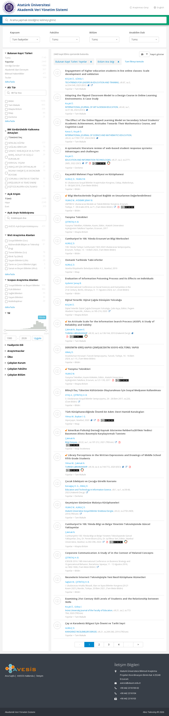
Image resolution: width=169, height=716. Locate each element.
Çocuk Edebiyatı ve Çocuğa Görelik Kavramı (90, 481)
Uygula (37, 338)
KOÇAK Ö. (69, 78)
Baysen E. (80, 329)
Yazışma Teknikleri (76, 217)
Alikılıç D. (69, 352)
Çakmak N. (70, 329)
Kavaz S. (69, 131)
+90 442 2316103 (128, 698)
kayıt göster (157, 54)
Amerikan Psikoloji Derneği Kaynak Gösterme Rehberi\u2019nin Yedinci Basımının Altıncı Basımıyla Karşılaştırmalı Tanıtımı (108, 432)
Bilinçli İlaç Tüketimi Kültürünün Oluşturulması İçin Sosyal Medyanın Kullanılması (113, 390)
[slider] (5, 330)
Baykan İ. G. (80, 416)
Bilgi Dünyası (71, 442)
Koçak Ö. (69, 103)
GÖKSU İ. (79, 78)
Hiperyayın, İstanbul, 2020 (77, 420)
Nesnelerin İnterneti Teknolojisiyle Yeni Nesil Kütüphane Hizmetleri (105, 577)
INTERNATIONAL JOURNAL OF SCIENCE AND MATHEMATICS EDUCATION (98, 135)
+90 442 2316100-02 (129, 688)
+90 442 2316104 (128, 693)
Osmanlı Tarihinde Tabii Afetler (84, 259)
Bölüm (93, 32)
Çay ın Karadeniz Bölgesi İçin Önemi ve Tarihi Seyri (95, 623)
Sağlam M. (70, 582)
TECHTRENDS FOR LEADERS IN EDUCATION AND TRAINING (92, 82)
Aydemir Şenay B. (73, 283)
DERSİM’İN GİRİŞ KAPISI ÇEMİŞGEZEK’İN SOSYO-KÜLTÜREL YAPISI (102, 347)
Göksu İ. (78, 606)
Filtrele (42, 317)
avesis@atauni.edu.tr (130, 683)
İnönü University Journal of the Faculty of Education (88, 610)
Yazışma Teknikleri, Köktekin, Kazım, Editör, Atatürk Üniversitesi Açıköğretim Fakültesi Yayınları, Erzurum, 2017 (94, 227)
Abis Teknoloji (150, 712)
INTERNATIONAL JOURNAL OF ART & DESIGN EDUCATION (91, 107)
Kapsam (15, 32)
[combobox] (25, 39)
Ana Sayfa (10, 675)
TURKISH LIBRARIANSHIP (76, 333)
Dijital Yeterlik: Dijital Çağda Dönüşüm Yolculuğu (93, 300)
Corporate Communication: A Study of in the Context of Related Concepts (109, 552)
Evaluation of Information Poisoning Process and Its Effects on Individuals (109, 278)
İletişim (39, 675)
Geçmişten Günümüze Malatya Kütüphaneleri (92, 502)
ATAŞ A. (68, 395)
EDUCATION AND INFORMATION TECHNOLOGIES (88, 159)
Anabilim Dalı (137, 32)
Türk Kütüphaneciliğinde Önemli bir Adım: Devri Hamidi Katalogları (104, 411)
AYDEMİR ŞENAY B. (84, 200)
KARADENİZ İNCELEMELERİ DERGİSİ (81, 631)
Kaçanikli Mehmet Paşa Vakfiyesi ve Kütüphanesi (94, 174)
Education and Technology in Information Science (88, 489)
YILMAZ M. (80, 179)
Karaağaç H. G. (72, 486)
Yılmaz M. (69, 416)
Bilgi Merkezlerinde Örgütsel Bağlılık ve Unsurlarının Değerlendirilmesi (109, 195)
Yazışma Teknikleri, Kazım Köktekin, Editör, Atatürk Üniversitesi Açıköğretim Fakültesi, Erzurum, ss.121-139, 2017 (94, 379)
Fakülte (54, 32)
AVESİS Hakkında (25, 675)
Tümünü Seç (15, 137)
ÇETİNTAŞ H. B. (72, 221)
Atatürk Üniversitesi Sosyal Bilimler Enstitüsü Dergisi (89, 511)
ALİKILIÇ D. (70, 179)
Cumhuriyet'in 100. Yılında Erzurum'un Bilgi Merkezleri (97, 238)
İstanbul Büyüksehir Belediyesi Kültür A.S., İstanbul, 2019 (91, 268)
